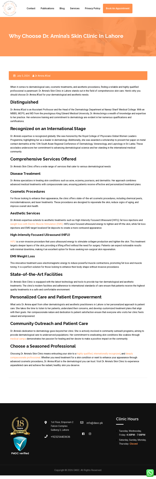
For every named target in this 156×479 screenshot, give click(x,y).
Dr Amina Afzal (42, 75)
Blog (62, 8)
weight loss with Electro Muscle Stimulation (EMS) (36, 224)
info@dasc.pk (95, 422)
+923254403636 (60, 436)
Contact (31, 8)
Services (75, 8)
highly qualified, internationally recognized (98, 353)
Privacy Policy (92, 8)
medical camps (18, 338)
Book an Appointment (117, 8)
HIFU (12, 241)
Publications (47, 8)
